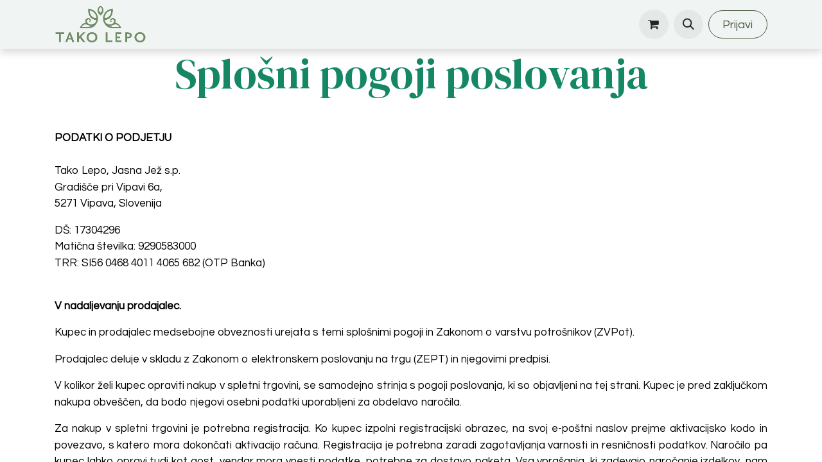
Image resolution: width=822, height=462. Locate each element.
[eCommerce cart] (654, 24)
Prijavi (737, 25)
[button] (688, 24)
